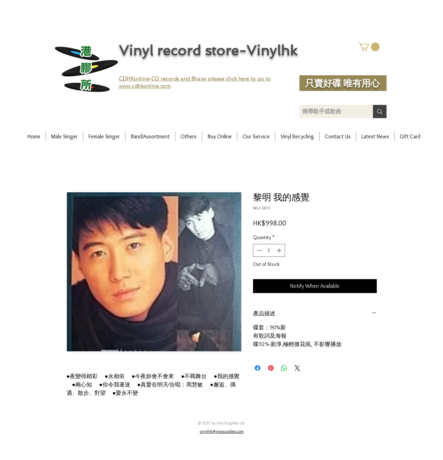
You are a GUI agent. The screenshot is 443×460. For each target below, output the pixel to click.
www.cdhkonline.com (145, 86)
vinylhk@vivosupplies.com (222, 431)
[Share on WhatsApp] (284, 368)
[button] (369, 47)
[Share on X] (297, 368)
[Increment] (279, 250)
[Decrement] (258, 250)
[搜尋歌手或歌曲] (330, 111)
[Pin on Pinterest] (271, 368)
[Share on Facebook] (257, 368)
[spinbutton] (269, 250)
